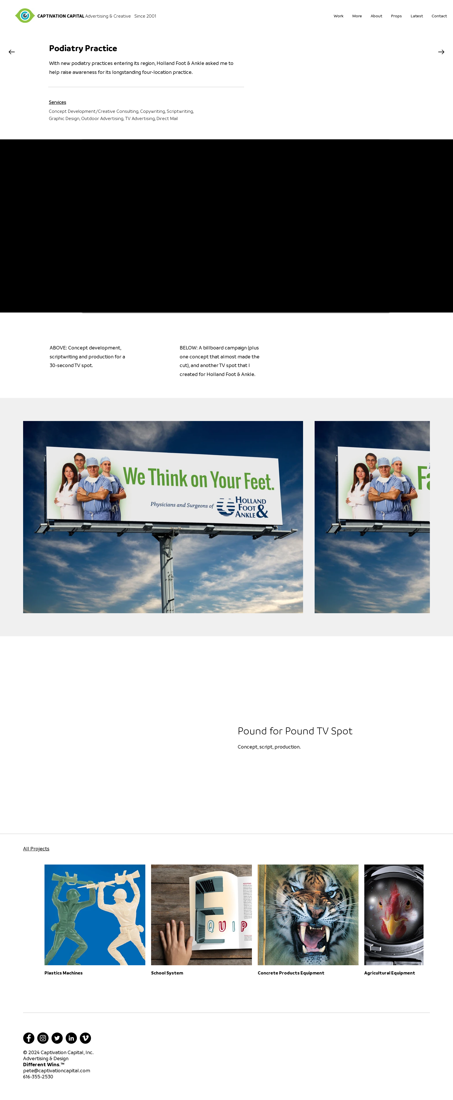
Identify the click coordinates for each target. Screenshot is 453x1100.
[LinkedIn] (71, 1038)
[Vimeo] (85, 1038)
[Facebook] (28, 1038)
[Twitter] (57, 1038)
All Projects (36, 848)
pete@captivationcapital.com (56, 1070)
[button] (396, 15)
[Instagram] (43, 1038)
